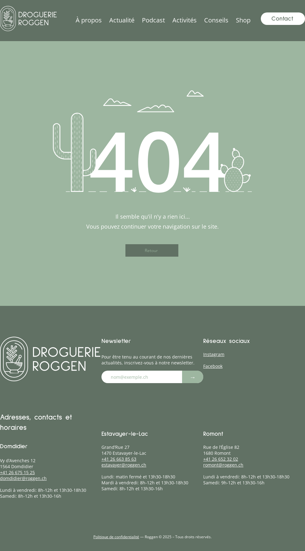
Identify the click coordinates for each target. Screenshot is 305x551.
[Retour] (151, 250)
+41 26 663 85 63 (118, 459)
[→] (192, 377)
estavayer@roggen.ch (123, 465)
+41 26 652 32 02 (220, 459)
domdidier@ (13, 478)
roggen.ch (36, 478)
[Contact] (283, 18)
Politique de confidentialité (116, 536)
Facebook (213, 366)
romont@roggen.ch (223, 465)
